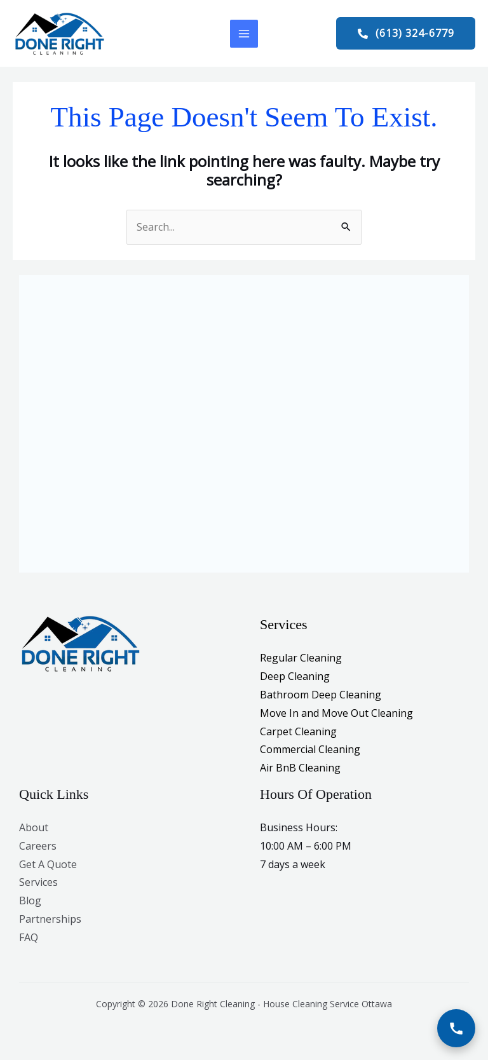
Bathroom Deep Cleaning (320, 696)
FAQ (28, 939)
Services (38, 883)
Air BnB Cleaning (300, 769)
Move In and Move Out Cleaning (336, 714)
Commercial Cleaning (310, 751)
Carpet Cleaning (298, 733)
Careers (38, 847)
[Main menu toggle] (244, 34)
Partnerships (50, 920)
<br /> (244, 419)
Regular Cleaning (301, 660)
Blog (30, 902)
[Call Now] (456, 1028)
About (33, 829)
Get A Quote (48, 866)
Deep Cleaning (295, 677)
